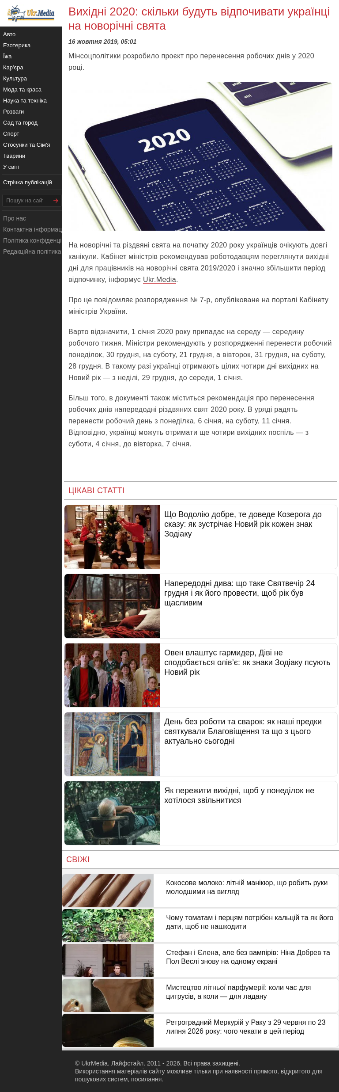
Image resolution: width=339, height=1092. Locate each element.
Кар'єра (13, 67)
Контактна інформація (35, 229)
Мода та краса (22, 89)
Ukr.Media (159, 279)
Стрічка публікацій (27, 182)
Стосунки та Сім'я (26, 144)
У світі (11, 167)
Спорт (11, 133)
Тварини (14, 155)
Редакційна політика (32, 251)
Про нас (14, 218)
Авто (9, 34)
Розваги (13, 111)
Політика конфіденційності (41, 240)
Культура (15, 78)
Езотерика (16, 45)
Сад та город (20, 122)
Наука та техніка (25, 100)
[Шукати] (56, 200)
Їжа (7, 56)
